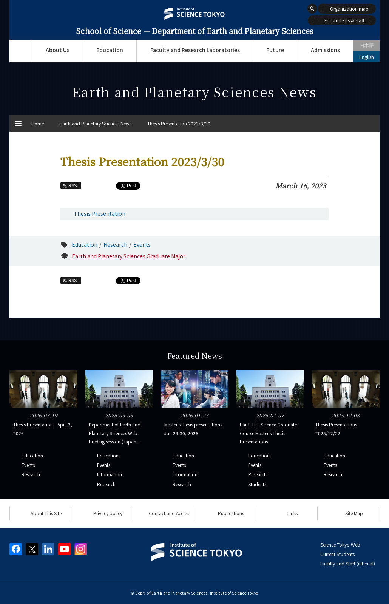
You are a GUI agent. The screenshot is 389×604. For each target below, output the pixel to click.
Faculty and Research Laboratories (195, 50)
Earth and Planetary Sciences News (95, 123)
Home (37, 123)
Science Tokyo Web (340, 544)
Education (109, 50)
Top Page (20, 51)
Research (115, 244)
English (366, 57)
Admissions (325, 50)
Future (275, 50)
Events (142, 244)
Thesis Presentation (99, 213)
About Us (57, 50)
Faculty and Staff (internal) (347, 563)
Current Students (337, 554)
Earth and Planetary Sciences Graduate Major (128, 256)
